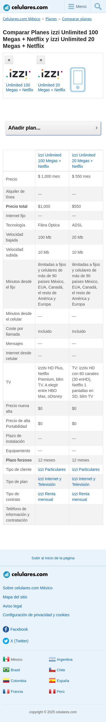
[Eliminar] (9, 60)
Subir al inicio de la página (53, 558)
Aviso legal (12, 606)
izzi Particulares (52, 469)
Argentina (61, 659)
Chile (57, 670)
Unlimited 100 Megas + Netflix (19, 87)
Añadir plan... (53, 128)
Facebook (15, 629)
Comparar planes (77, 18)
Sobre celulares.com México (28, 588)
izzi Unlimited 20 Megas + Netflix (83, 161)
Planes (51, 18)
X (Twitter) (16, 641)
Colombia (14, 681)
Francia (13, 691)
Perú (56, 691)
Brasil (11, 670)
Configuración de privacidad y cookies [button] (36, 615)
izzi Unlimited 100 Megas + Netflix (49, 161)
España (59, 681)
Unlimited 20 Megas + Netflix (51, 87)
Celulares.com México (26, 7)
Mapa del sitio (15, 597)
